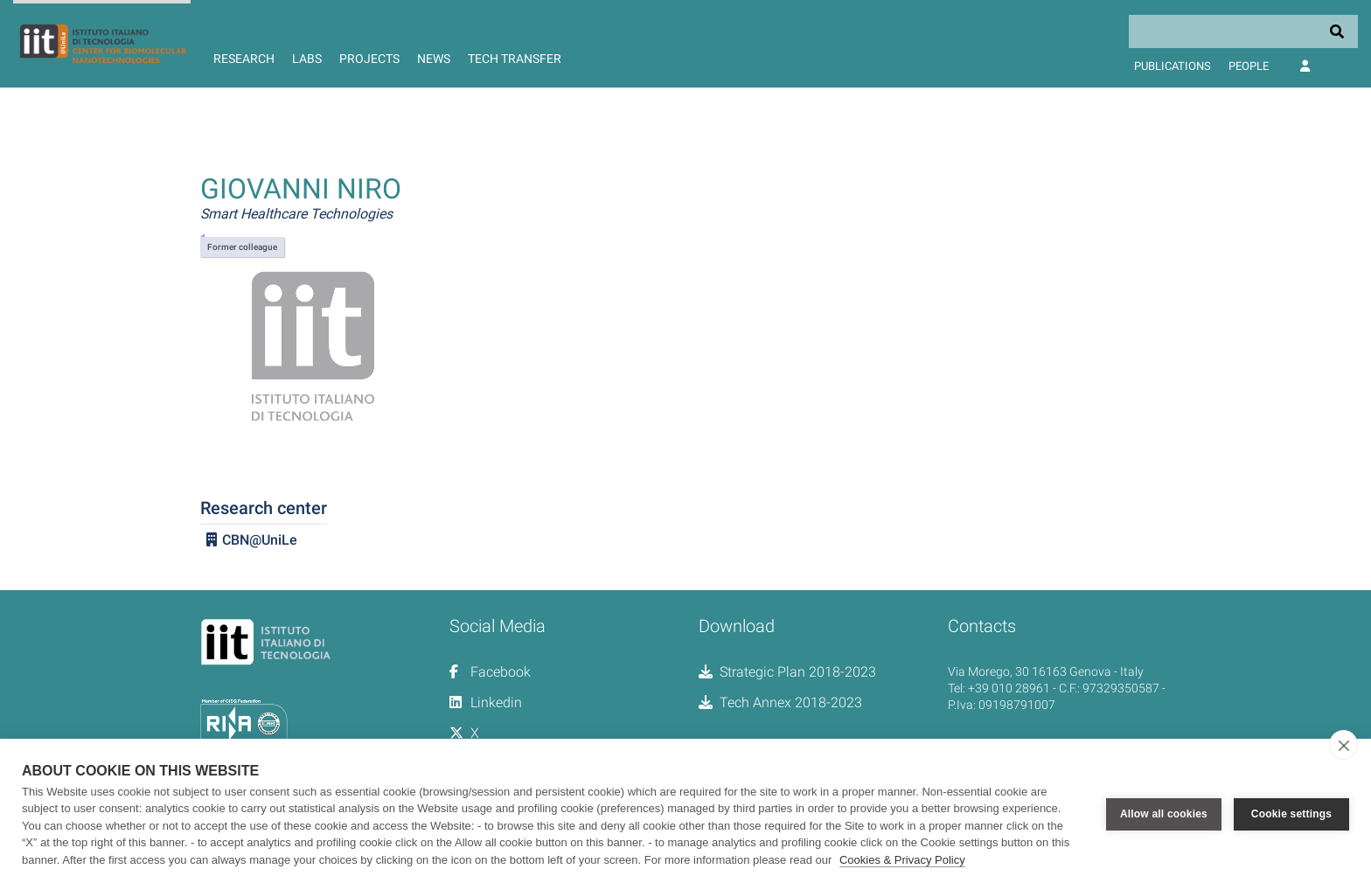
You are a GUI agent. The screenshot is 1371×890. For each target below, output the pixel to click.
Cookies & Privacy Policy (902, 859)
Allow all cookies (1163, 814)
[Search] (1243, 31)
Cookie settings (1291, 814)
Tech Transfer (514, 59)
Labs (307, 59)
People (1248, 66)
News (433, 59)
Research (244, 59)
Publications (1172, 66)
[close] (1343, 745)
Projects (369, 59)
